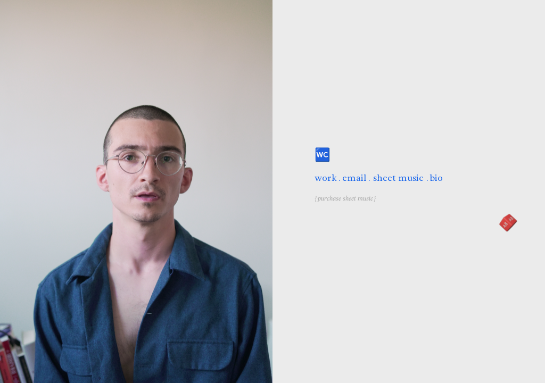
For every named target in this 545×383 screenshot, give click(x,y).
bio (436, 178)
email (354, 178)
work (326, 178)
